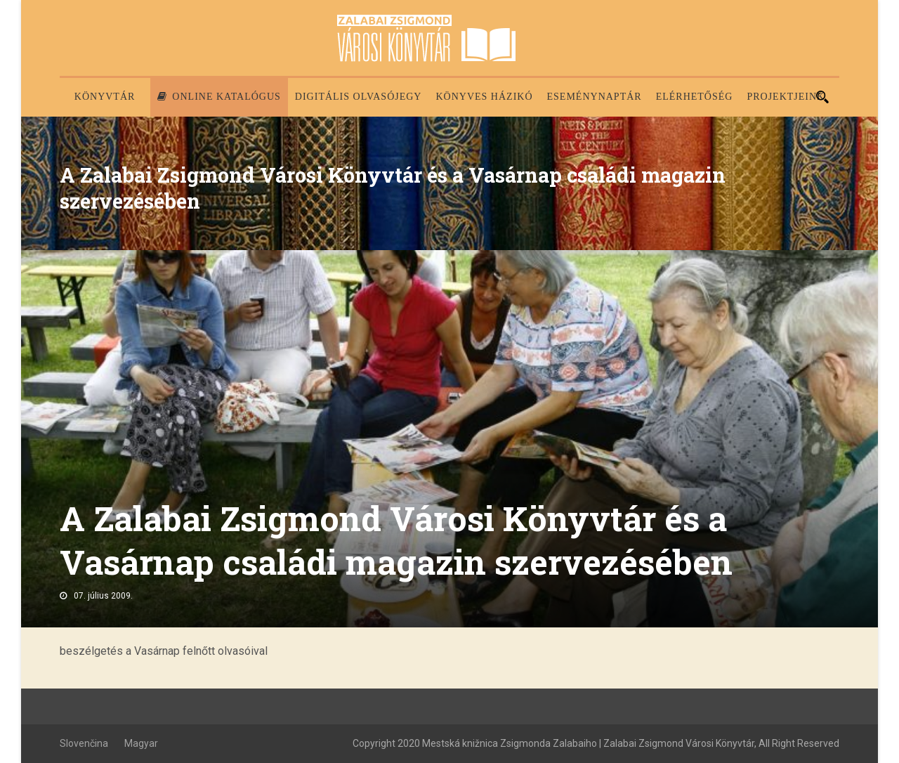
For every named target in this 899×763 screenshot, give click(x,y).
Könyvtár (105, 96)
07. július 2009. (103, 596)
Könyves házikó (483, 96)
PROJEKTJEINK (786, 96)
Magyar (141, 743)
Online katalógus (218, 96)
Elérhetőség (694, 96)
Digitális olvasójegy (358, 96)
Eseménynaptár (594, 96)
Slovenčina (84, 743)
